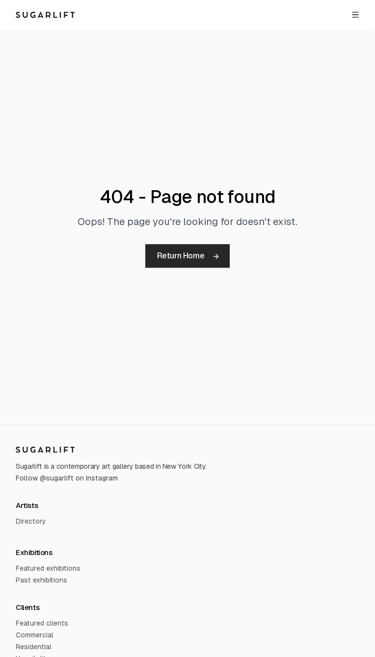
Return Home (188, 255)
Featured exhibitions (48, 568)
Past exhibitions (41, 580)
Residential (34, 647)
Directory (31, 521)
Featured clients (42, 623)
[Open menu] (355, 14)
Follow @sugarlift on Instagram (67, 478)
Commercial (35, 635)
